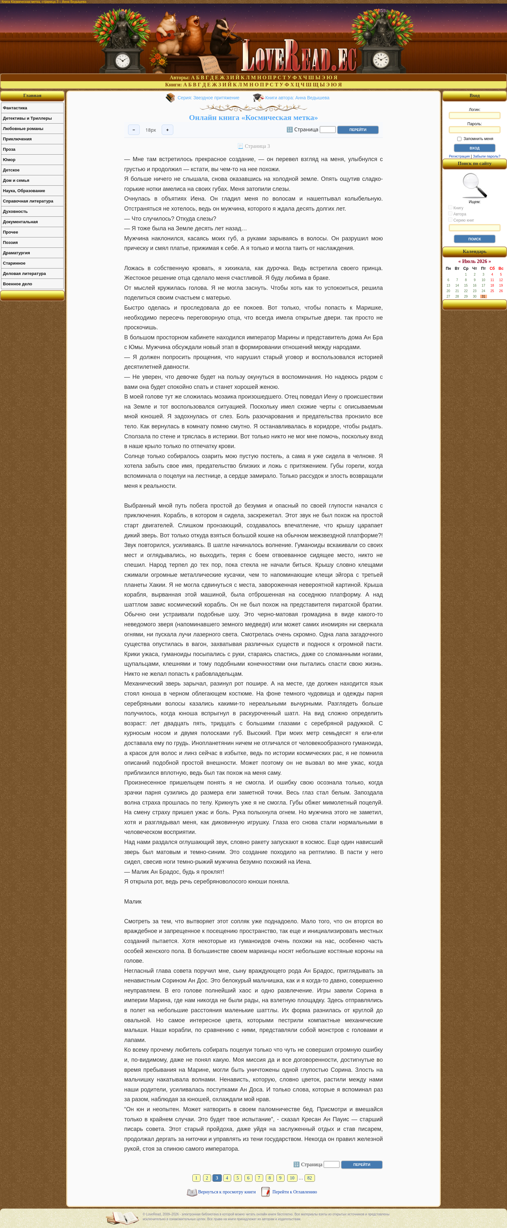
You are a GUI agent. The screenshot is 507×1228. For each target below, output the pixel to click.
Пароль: (475, 127)
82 (309, 1178)
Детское (11, 170)
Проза (9, 149)
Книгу (455, 207)
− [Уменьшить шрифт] (134, 129)
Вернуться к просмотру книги (227, 1192)
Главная (32, 95)
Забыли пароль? (487, 156)
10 (292, 1178)
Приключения (17, 139)
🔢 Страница (302, 129)
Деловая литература (24, 273)
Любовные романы (23, 128)
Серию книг (461, 220)
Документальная (20, 221)
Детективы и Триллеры (27, 118)
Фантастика (15, 107)
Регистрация (459, 156)
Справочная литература (28, 201)
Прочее (10, 232)
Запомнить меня (475, 139)
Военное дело (17, 283)
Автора (457, 213)
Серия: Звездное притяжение (208, 97)
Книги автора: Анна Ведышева (297, 97)
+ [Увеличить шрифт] (167, 129)
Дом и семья (16, 180)
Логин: (475, 113)
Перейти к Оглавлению (295, 1192)
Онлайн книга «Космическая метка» (253, 117)
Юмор (9, 159)
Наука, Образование (24, 190)
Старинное (14, 263)
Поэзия (10, 242)
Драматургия (16, 252)
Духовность (15, 211)
